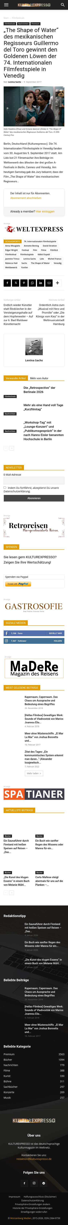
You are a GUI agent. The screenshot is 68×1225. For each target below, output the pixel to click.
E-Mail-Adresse (12, 474)
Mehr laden (34, 773)
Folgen (58, 640)
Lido (42, 258)
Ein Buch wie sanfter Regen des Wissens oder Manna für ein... (49, 844)
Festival (25, 250)
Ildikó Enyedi (44, 254)
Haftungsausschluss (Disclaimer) (40, 1196)
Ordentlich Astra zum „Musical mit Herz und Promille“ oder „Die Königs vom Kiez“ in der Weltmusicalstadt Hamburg (50, 314)
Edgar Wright (11, 250)
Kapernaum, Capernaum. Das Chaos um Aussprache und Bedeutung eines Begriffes (41, 701)
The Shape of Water (40, 263)
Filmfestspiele (27, 254)
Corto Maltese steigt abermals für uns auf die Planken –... (49, 881)
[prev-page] (6, 448)
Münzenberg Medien (20, 1218)
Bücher (8, 836)
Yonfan (24, 267)
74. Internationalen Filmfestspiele (40, 241)
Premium (35, 23)
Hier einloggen (45, 211)
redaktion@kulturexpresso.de (34, 1159)
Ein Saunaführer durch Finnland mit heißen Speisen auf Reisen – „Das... (43, 928)
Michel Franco (54, 258)
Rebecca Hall (11, 263)
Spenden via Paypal (16, 577)
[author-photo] (34, 355)
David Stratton (50, 245)
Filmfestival (10, 254)
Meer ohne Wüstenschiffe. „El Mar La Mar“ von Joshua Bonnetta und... (44, 737)
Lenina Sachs (14, 81)
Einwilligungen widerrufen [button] (34, 1211)
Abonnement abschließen (25, 198)
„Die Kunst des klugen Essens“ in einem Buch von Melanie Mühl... (16, 881)
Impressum (14, 1196)
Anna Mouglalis (12, 245)
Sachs (24, 263)
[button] (6, 5)
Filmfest (54, 250)
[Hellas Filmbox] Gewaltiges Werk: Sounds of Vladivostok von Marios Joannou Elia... (44, 719)
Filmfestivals (18, 18)
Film (35, 250)
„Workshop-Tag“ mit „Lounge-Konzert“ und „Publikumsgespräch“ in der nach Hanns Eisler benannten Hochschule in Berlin (44, 431)
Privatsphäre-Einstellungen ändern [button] (32, 1204)
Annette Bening (31, 245)
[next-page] (11, 448)
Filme (43, 250)
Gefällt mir (55, 633)
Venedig (57, 263)
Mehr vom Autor (39, 378)
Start (6, 18)
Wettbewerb (11, 267)
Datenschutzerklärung (32, 1200)
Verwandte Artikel (16, 378)
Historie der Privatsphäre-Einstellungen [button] (32, 1208)
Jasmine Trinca (12, 258)
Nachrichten (23, 23)
